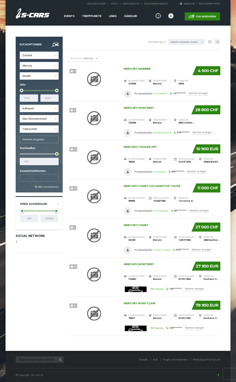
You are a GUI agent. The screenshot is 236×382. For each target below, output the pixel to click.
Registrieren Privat (209, 3)
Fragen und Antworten (175, 359)
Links (113, 16)
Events (69, 16)
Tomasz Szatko (162, 249)
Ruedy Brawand (162, 132)
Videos (114, 3)
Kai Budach (159, 171)
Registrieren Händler (156, 3)
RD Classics (157, 289)
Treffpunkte (91, 16)
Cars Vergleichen (96, 3)
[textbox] (24, 178)
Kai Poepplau (160, 210)
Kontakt (143, 359)
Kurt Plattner (160, 93)
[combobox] (39, 55)
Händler (130, 16)
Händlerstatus (131, 3)
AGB (155, 359)
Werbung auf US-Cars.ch (206, 359)
